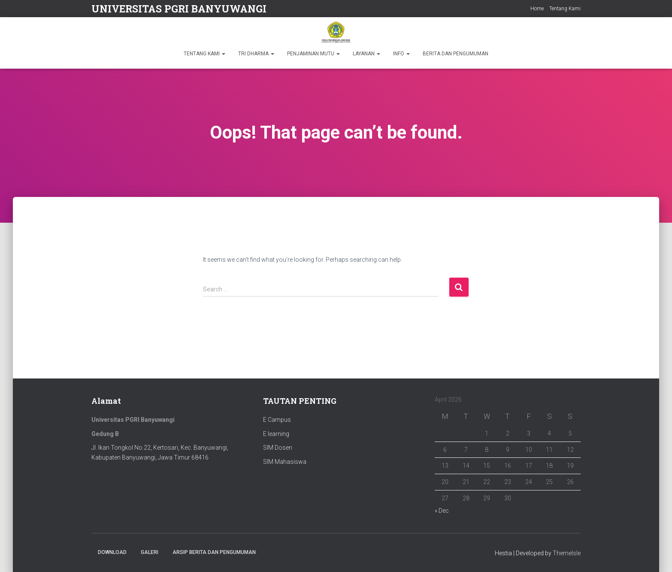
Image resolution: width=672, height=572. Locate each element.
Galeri (149, 552)
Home (537, 9)
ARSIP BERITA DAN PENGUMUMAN (214, 552)
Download (112, 552)
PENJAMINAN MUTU (313, 54)
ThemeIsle (567, 553)
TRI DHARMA (256, 54)
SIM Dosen (277, 447)
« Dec (442, 510)
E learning (276, 433)
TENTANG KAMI (204, 54)
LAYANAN (366, 54)
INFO (401, 54)
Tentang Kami (565, 9)
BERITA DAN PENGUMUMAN (455, 54)
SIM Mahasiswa (284, 461)
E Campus (277, 419)
